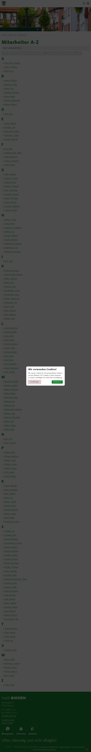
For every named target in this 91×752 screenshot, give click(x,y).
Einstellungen (34, 382)
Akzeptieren (57, 382)
